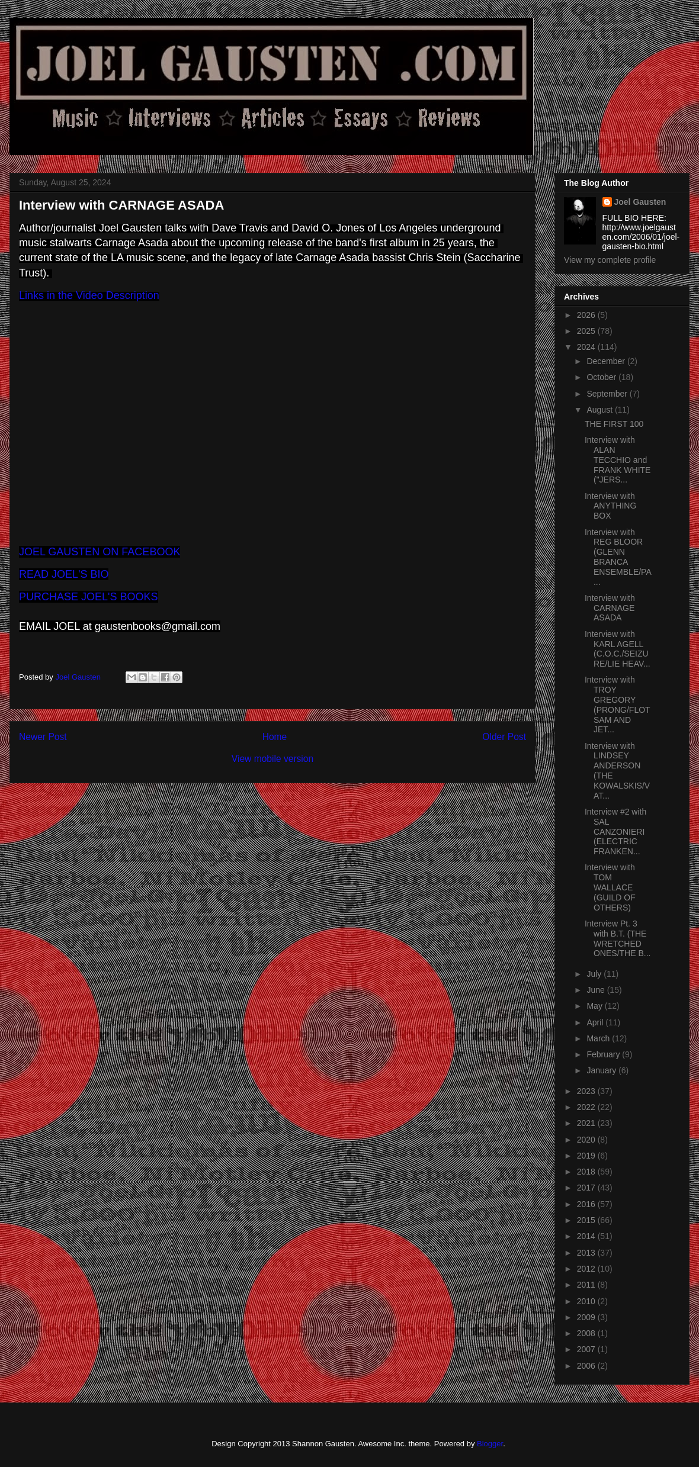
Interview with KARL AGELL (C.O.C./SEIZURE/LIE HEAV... (617, 648)
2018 (587, 1171)
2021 (587, 1123)
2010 (587, 1301)
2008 (587, 1333)
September (607, 393)
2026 (587, 315)
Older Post (504, 737)
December (606, 361)
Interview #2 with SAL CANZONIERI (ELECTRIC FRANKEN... (615, 831)
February (604, 1054)
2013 (587, 1252)
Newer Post (43, 737)
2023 (587, 1091)
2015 (587, 1220)
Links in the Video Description (89, 295)
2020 (587, 1139)
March (599, 1038)
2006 (587, 1366)
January (602, 1070)
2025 (587, 331)
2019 (587, 1155)
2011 (587, 1284)
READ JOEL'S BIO (63, 574)
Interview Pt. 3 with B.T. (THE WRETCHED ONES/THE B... (617, 938)
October (602, 377)
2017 (587, 1187)
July (595, 974)
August (600, 409)
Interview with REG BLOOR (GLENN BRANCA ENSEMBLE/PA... (618, 557)
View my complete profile (610, 260)
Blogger (490, 1443)
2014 (587, 1236)
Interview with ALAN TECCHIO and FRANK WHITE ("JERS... (617, 459)
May (595, 1006)
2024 (587, 347)
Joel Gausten (640, 202)
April (595, 1022)
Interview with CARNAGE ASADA (610, 608)
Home (274, 737)
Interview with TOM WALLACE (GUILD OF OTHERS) (610, 887)
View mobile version (272, 759)
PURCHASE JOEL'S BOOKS (88, 597)
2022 (587, 1107)
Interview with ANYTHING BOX (610, 506)
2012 (587, 1268)
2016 (587, 1204)
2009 (587, 1317)
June (596, 990)
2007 (587, 1349)
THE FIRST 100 (614, 424)
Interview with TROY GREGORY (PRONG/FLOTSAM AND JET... (617, 704)
